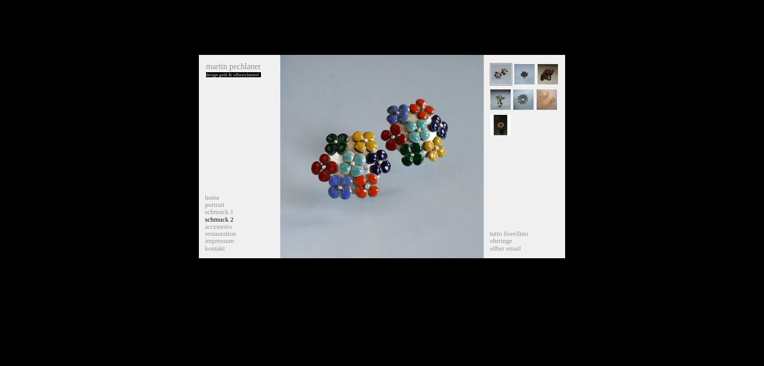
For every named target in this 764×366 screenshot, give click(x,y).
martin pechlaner (233, 66)
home (212, 197)
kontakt (215, 248)
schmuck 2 (219, 219)
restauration (220, 233)
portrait (214, 204)
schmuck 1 (219, 212)
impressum (219, 241)
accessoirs (218, 226)
